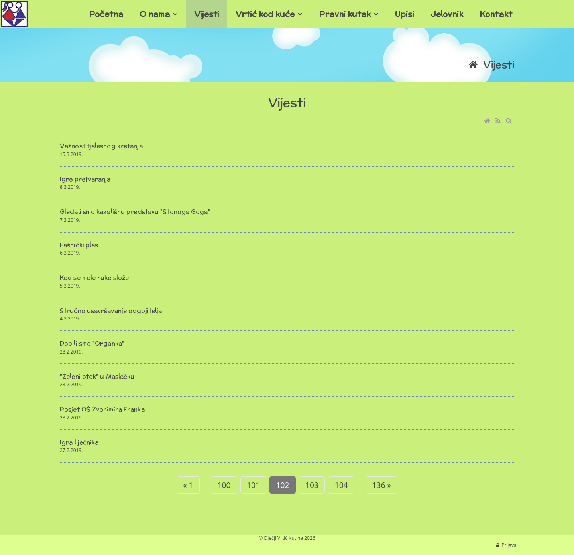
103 (311, 485)
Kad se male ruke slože (94, 277)
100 (223, 485)
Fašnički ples (79, 245)
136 (379, 485)
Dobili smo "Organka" (92, 343)
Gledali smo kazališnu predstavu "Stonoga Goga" (135, 211)
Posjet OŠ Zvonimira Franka (102, 409)
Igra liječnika (79, 442)
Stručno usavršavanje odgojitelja (111, 310)
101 (253, 485)
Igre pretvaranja (85, 179)
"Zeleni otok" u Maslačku (97, 376)
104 (341, 485)
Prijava (509, 545)
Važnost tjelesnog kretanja (101, 146)
